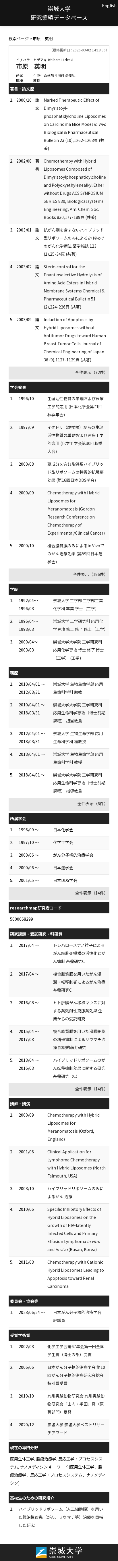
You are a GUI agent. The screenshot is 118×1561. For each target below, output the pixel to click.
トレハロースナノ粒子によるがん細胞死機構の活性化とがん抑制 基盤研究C (79, 953)
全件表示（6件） (93, 803)
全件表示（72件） (91, 372)
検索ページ (19, 38)
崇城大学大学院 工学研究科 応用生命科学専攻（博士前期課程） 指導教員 (79, 783)
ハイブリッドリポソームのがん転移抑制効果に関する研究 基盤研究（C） (79, 1068)
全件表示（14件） (91, 893)
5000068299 (21, 919)
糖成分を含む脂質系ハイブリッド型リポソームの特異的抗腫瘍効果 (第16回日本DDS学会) (75, 472)
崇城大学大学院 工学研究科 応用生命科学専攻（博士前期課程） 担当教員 (79, 713)
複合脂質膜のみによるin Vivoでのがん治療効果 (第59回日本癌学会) (75, 553)
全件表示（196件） (90, 574)
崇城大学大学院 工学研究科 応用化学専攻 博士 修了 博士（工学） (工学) (78, 650)
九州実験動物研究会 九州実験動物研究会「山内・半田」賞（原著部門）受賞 (76, 1404)
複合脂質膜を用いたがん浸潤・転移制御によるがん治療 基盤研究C (79, 982)
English (109, 5)
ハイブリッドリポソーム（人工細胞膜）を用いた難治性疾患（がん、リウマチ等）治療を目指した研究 (61, 1517)
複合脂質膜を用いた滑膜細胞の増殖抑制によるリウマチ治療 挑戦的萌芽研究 (79, 1039)
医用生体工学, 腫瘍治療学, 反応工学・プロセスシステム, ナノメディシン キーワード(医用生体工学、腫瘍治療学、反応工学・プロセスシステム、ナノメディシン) (58, 1471)
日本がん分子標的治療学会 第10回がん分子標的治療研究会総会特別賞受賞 (76, 1375)
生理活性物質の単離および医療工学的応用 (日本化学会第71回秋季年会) (75, 406)
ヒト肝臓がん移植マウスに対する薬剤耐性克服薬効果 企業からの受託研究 (79, 1011)
